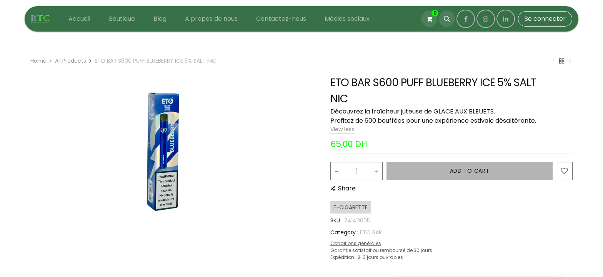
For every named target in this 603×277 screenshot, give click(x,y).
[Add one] (376, 171)
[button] (447, 19)
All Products (70, 61)
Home (38, 61)
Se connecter (545, 18)
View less (342, 129)
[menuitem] (79, 19)
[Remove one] (337, 171)
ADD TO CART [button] (470, 171)
